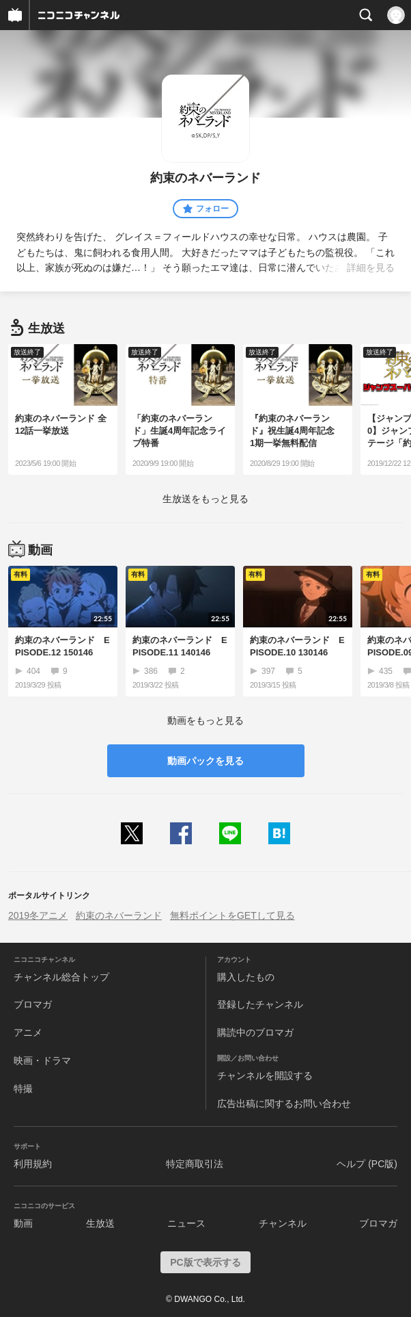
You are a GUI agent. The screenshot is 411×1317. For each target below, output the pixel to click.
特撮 (23, 1088)
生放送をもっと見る (205, 498)
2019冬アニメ (38, 915)
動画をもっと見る (205, 720)
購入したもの (245, 977)
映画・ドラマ (42, 1060)
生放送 (100, 1223)
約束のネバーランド (119, 915)
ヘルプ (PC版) (367, 1163)
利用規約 (33, 1163)
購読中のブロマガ (255, 1032)
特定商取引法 (194, 1163)
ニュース (186, 1223)
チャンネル (283, 1223)
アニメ (28, 1032)
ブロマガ (33, 1004)
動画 (23, 1223)
